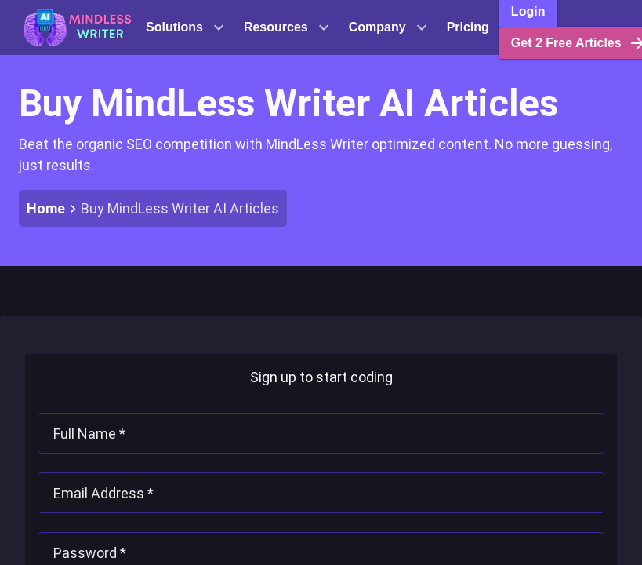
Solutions (185, 27)
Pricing (468, 27)
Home (46, 208)
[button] (77, 27)
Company (388, 27)
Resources (287, 27)
